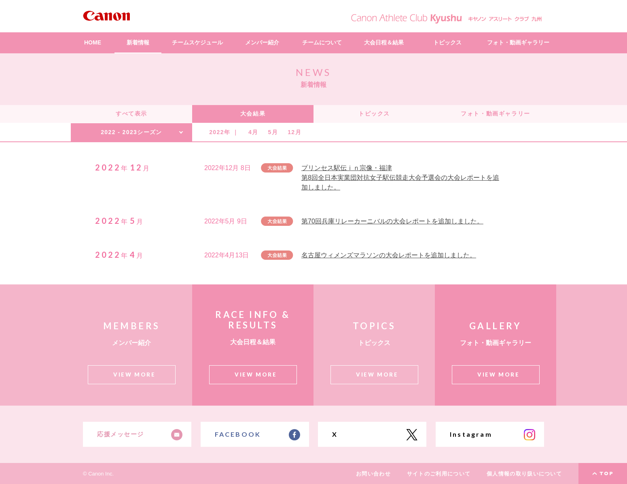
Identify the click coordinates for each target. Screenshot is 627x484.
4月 (253, 132)
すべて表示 (131, 113)
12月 (294, 132)
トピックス (447, 42)
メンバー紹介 (262, 42)
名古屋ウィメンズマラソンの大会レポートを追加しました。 (388, 255)
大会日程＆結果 (384, 42)
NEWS (313, 72)
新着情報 (138, 42)
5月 (273, 132)
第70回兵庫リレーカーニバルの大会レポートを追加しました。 (392, 221)
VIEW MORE (134, 374)
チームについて (322, 42)
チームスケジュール (197, 42)
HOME (92, 42)
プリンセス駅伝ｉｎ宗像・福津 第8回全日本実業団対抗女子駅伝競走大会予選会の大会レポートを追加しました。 (400, 177)
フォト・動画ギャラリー (518, 42)
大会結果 (252, 113)
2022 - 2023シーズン (131, 132)
